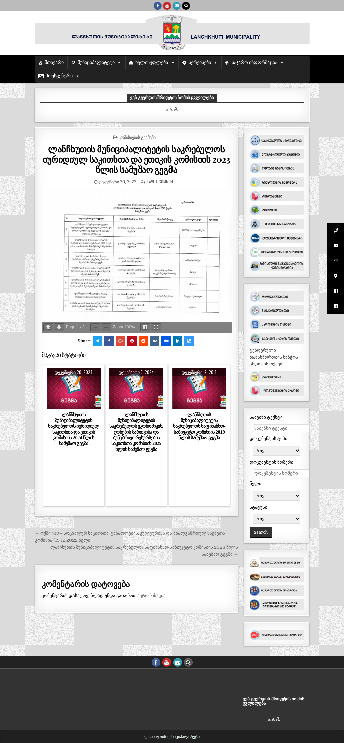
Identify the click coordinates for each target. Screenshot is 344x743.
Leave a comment (160, 181)
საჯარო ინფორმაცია (255, 62)
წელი (255, 483)
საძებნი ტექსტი (266, 417)
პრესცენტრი (59, 75)
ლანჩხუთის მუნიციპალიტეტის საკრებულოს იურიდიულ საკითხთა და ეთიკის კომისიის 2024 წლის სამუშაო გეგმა (73, 429)
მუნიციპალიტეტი (96, 62)
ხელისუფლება (151, 62)
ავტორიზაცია (151, 595)
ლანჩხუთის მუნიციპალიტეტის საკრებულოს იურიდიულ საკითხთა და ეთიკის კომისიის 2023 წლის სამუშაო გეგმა (136, 159)
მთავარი (54, 62)
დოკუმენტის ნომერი (271, 462)
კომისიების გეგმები (137, 137)
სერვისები (200, 62)
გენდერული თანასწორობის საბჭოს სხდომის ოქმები (274, 357)
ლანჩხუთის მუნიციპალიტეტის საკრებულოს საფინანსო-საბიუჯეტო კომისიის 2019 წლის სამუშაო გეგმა (199, 426)
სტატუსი (258, 507)
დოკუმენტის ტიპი (268, 438)
